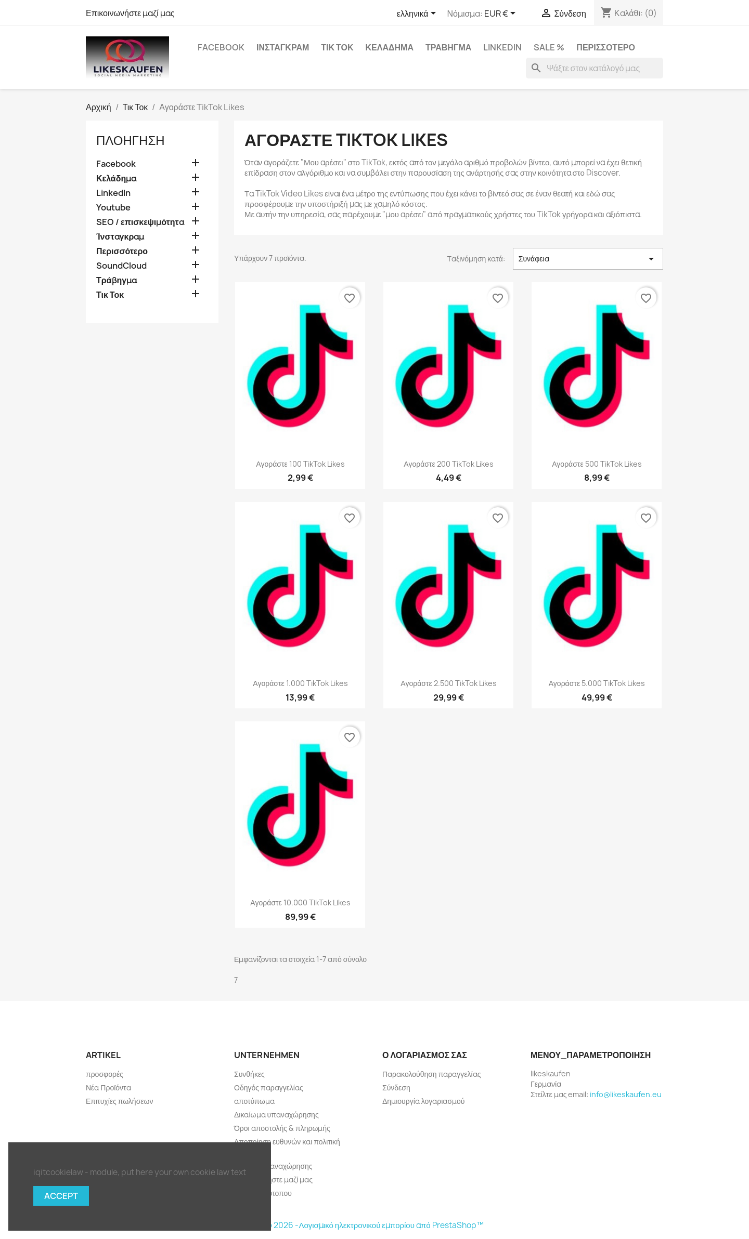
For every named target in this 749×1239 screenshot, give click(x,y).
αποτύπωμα (254, 1101)
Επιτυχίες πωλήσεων (119, 1101)
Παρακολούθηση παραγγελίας (431, 1074)
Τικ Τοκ (337, 47)
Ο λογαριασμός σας (424, 1055)
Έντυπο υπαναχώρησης (273, 1166)
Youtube (113, 207)
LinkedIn (502, 47)
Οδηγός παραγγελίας (268, 1087)
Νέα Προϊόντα (108, 1087)
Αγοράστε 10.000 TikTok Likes (300, 902)
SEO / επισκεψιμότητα (140, 222)
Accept (61, 1196)
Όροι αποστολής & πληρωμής (282, 1128)
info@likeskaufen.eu (626, 1094)
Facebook (221, 47)
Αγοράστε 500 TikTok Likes (596, 464)
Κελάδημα (390, 47)
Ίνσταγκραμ (282, 47)
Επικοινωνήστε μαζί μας (130, 13)
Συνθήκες (249, 1074)
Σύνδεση (396, 1087)
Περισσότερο (605, 47)
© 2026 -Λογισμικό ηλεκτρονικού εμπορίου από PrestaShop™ (374, 1225)
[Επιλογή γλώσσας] (418, 14)
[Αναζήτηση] (594, 68)
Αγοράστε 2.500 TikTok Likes (448, 683)
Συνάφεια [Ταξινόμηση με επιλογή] (588, 259)
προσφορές (104, 1074)
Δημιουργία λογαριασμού (423, 1101)
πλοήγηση (130, 140)
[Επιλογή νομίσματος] (501, 14)
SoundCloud (121, 265)
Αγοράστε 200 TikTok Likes (448, 464)
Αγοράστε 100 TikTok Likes (300, 464)
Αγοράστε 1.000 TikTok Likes (300, 683)
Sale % (549, 47)
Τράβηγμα (448, 47)
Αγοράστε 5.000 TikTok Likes (597, 683)
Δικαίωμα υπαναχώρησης (276, 1114)
